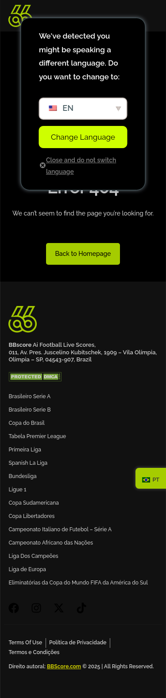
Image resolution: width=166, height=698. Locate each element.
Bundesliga (22, 476)
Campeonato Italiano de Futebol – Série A (60, 529)
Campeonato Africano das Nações (50, 543)
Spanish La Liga (27, 463)
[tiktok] (84, 608)
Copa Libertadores (31, 516)
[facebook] (16, 608)
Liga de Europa (27, 569)
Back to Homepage (83, 253)
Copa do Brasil (26, 423)
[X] (61, 608)
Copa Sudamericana (33, 503)
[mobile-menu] (146, 16)
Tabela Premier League (37, 436)
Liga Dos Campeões (33, 556)
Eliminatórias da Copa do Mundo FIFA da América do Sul (78, 583)
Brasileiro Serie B (29, 410)
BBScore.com (64, 666)
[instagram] (38, 608)
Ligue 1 (17, 489)
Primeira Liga (24, 450)
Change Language (83, 137)
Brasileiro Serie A (29, 396)
